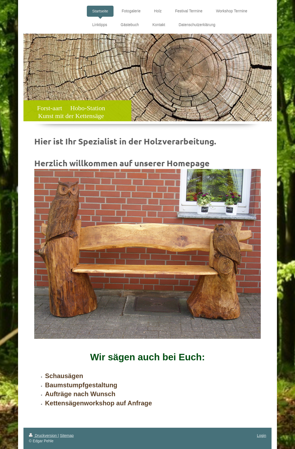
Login (261, 435)
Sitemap (67, 435)
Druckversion (43, 435)
